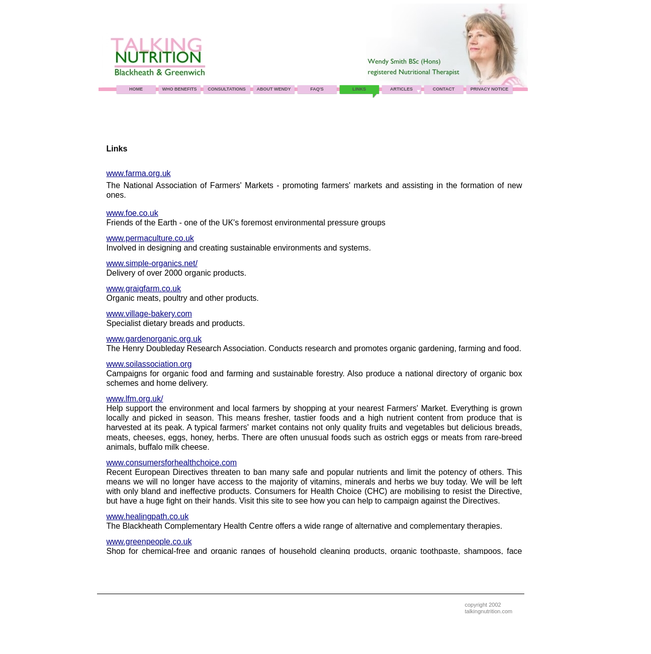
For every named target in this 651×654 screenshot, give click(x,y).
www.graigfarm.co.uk (144, 288)
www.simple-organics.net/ (152, 263)
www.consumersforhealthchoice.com (172, 462)
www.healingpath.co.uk (148, 516)
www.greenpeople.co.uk (149, 541)
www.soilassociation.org (149, 364)
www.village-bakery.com (149, 313)
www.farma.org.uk (139, 173)
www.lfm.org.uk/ (135, 398)
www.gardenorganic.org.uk (154, 339)
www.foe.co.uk (132, 213)
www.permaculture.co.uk (150, 238)
